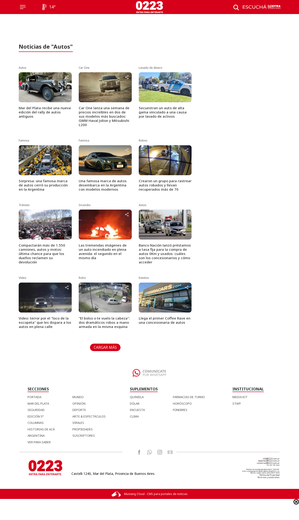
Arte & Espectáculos (89, 416)
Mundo (78, 397)
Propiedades (82, 429)
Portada (34, 397)
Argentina (36, 435)
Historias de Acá (41, 429)
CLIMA (134, 416)
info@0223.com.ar (271, 458)
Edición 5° (36, 416)
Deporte (79, 410)
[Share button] (67, 77)
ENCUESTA (137, 410)
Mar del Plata (38, 403)
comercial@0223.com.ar (268, 463)
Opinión (78, 403)
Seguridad (36, 410)
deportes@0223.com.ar (269, 460)
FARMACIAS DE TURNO (189, 397)
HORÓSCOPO (182, 403)
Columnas (36, 423)
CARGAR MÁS (105, 347)
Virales (78, 423)
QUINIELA (137, 397)
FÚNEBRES (180, 410)
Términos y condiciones (268, 477)
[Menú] (23, 7)
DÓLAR (134, 403)
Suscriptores (83, 435)
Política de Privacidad (270, 475)
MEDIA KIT (240, 397)
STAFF (236, 403)
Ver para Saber (39, 442)
